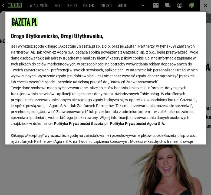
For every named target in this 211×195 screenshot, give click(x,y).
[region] (105, 78)
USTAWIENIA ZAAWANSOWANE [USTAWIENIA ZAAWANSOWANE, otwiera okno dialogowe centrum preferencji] (46, 133)
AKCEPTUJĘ (182, 134)
